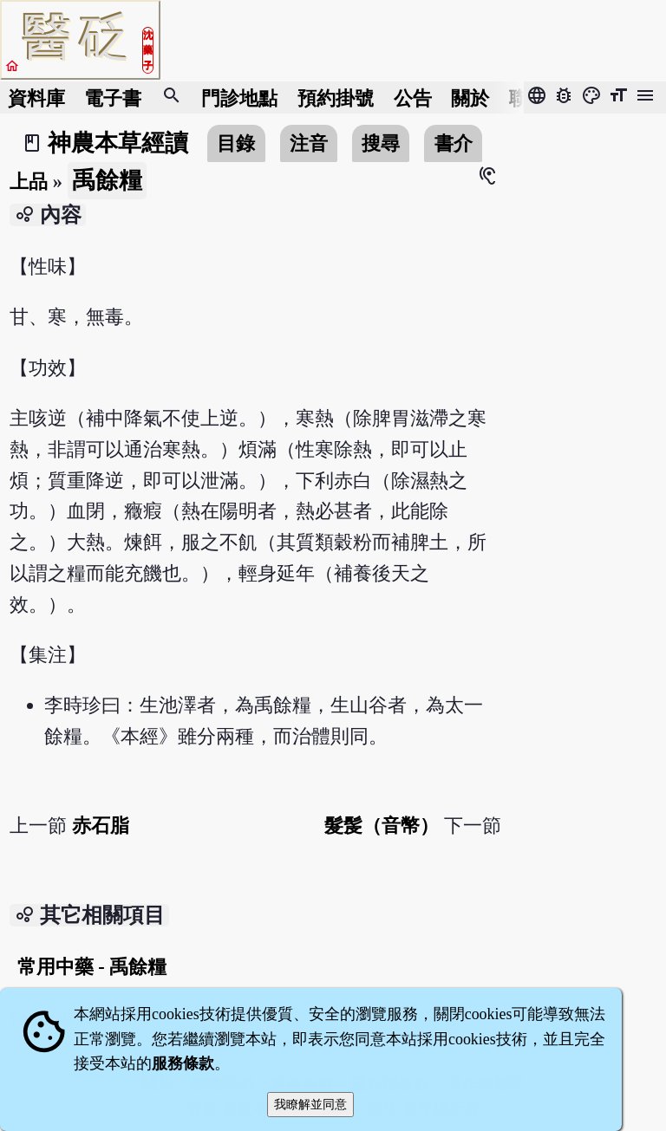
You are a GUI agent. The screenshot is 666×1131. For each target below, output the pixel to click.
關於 (470, 97)
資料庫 (36, 97)
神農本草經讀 (118, 143)
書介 (453, 143)
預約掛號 (335, 97)
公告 (413, 97)
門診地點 (239, 97)
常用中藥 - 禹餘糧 (92, 967)
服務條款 (183, 1063)
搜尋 (381, 143)
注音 (309, 143)
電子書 (112, 97)
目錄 (236, 143)
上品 (29, 181)
